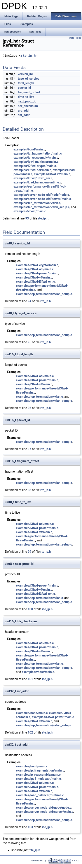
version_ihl (25, 74)
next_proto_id (27, 101)
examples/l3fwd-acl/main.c (32, 170)
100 (30, 609)
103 (30, 827)
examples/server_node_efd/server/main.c (42, 199)
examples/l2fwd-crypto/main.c (35, 166)
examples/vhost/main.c (30, 211)
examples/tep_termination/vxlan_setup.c (42, 207)
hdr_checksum (28, 106)
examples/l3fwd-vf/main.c (52, 174)
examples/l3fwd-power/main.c (37, 273)
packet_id (24, 87)
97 (29, 449)
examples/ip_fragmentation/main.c (38, 153)
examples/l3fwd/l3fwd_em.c (33, 178)
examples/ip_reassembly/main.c (36, 157)
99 (29, 551)
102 (30, 732)
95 (29, 342)
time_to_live (26, 97)
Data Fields (75, 37)
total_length (26, 83)
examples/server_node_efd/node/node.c (41, 194)
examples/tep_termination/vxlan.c (37, 203)
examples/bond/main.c (29, 149)
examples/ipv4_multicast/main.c (36, 161)
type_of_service (28, 78)
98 (29, 490)
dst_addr (24, 115)
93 (27, 218)
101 (30, 679)
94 (29, 301)
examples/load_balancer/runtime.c (37, 182)
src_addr (24, 110)
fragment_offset (29, 92)
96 (29, 408)
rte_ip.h (28, 56)
